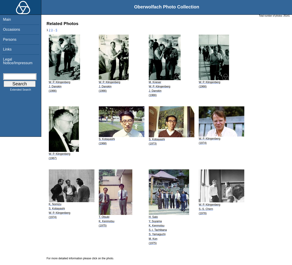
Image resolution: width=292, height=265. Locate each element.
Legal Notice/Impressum (17, 61)
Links (7, 49)
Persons (9, 39)
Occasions (11, 29)
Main (7, 19)
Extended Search (20, 90)
